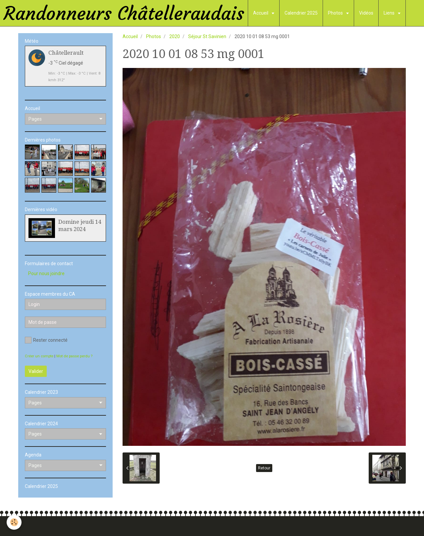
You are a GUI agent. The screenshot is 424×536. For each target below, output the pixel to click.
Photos (336, 13)
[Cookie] (14, 522)
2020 (174, 36)
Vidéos (366, 13)
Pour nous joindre (46, 273)
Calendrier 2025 (301, 13)
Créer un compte (39, 356)
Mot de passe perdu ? (74, 356)
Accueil (261, 13)
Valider (35, 371)
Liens (390, 13)
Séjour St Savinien (207, 36)
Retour (264, 468)
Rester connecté (46, 340)
